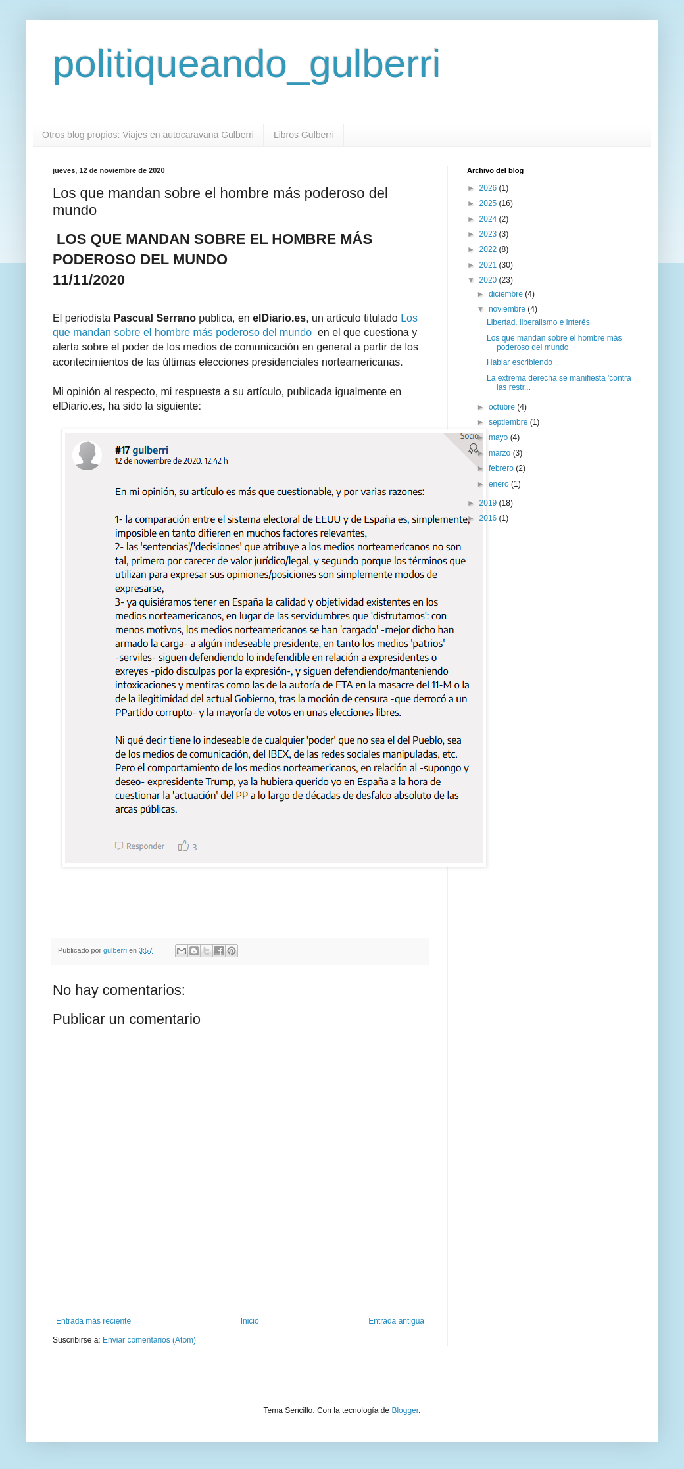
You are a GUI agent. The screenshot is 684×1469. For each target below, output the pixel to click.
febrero (502, 468)
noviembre (508, 309)
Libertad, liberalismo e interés (538, 322)
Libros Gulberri (304, 135)
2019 (489, 503)
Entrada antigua (396, 1321)
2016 (489, 518)
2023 (489, 234)
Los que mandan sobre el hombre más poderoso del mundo (554, 342)
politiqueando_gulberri (247, 63)
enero (500, 484)
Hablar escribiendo (519, 362)
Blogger (404, 1410)
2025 (489, 203)
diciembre (507, 294)
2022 (489, 249)
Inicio (250, 1321)
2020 (489, 280)
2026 (489, 188)
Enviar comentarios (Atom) (149, 1340)
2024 (489, 219)
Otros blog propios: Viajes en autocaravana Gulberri (148, 135)
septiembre (509, 422)
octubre (503, 407)
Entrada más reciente (93, 1321)
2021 (489, 265)
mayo (499, 437)
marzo (501, 453)
